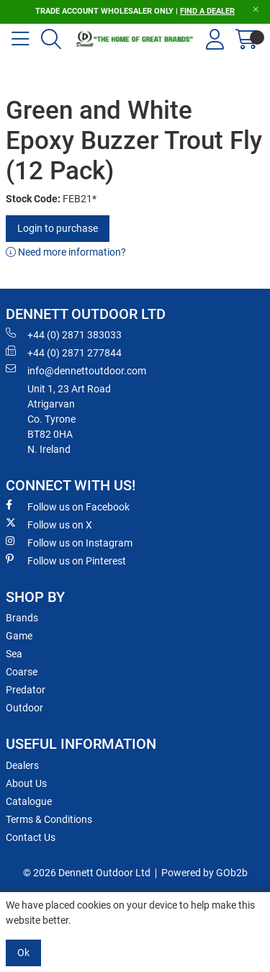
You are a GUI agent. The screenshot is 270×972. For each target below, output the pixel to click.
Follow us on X (49, 524)
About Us (26, 783)
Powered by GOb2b (204, 872)
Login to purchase (57, 228)
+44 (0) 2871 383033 (64, 334)
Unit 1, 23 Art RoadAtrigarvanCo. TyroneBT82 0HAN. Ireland (69, 419)
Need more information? (66, 252)
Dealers (22, 765)
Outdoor (24, 708)
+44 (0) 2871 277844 (64, 352)
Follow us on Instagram (69, 542)
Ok (23, 952)
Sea (14, 654)
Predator (25, 690)
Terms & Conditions (49, 819)
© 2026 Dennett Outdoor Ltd (86, 872)
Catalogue (29, 801)
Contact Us (30, 837)
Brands (22, 618)
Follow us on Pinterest (66, 560)
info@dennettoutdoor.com (76, 370)
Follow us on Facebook (68, 506)
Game (19, 636)
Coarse (21, 672)
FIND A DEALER (207, 11)
